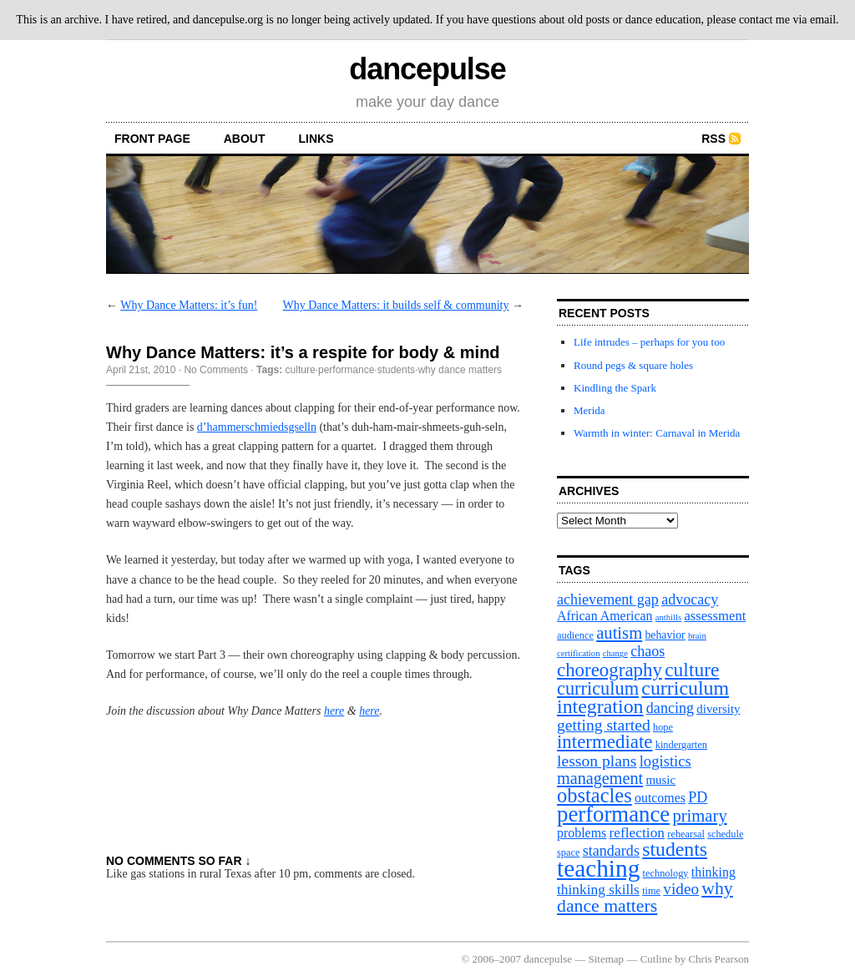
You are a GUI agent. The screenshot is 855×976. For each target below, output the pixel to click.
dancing (670, 708)
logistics (665, 761)
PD (697, 797)
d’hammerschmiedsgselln (256, 427)
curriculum (598, 688)
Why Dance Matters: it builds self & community (395, 305)
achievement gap (608, 599)
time (651, 891)
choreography (609, 670)
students (396, 370)
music (660, 779)
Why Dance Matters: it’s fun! (188, 305)
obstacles (594, 795)
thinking (713, 872)
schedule (725, 834)
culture (301, 370)
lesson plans (596, 760)
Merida (589, 410)
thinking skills (598, 890)
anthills (668, 617)
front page (152, 138)
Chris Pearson (718, 959)
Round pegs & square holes (633, 365)
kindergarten (681, 745)
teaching (598, 868)
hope (663, 727)
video (681, 889)
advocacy (689, 599)
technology (666, 873)
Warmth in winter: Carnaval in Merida (657, 433)
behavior (665, 635)
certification (578, 653)
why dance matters (459, 370)
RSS (713, 138)
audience (575, 635)
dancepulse (427, 69)
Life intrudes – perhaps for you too (649, 342)
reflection (637, 833)
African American (605, 616)
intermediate (604, 741)
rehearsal (686, 834)
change (615, 653)
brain (697, 635)
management (600, 778)
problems (581, 833)
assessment (715, 616)
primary (699, 816)
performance (346, 370)
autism (619, 633)
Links (316, 138)
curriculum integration (643, 697)
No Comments (216, 370)
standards (611, 850)
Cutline (656, 959)
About (245, 138)
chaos (647, 651)
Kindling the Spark (615, 388)
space (568, 852)
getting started (603, 725)
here (334, 711)
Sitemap (607, 959)
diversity (718, 709)
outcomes (660, 798)
